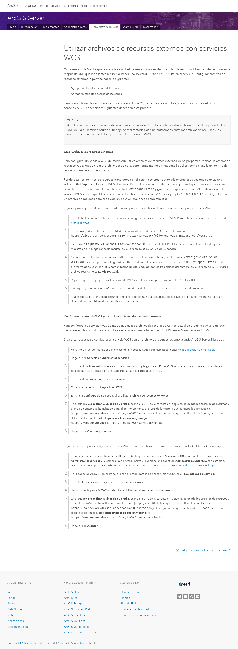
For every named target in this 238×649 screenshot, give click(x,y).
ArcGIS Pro (71, 596)
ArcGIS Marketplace (76, 625)
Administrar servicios (105, 27)
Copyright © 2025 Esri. (20, 642)
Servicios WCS (80, 221)
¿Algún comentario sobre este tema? (206, 549)
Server (11, 602)
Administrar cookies (82, 642)
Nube (84, 5)
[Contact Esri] (197, 595)
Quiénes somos (130, 591)
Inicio (13, 27)
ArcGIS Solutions (74, 620)
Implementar (50, 27)
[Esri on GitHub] (191, 595)
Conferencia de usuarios (136, 608)
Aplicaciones (98, 5)
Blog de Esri (128, 602)
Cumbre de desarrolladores (138, 614)
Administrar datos (75, 27)
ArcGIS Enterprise (21, 5)
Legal (98, 642)
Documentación (17, 625)
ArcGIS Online (73, 591)
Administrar (130, 27)
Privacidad (63, 642)
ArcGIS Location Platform (80, 608)
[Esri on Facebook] (185, 595)
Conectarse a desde (181, 464)
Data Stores (70, 5)
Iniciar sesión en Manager (197, 348)
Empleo (125, 596)
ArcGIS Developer (75, 614)
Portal (44, 5)
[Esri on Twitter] (179, 595)
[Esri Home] (184, 583)
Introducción (29, 27)
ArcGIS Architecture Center (81, 631)
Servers (55, 5)
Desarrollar (150, 27)
